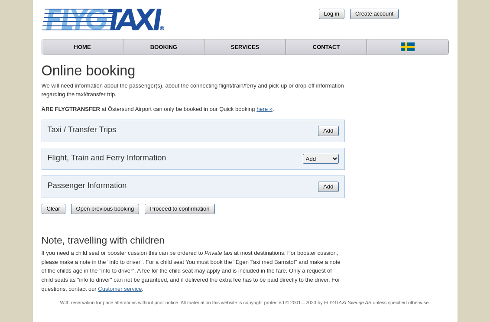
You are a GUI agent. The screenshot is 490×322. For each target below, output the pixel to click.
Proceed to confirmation (179, 208)
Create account (374, 13)
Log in (331, 13)
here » (264, 109)
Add (328, 130)
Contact (326, 47)
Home (82, 47)
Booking (163, 47)
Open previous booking (105, 208)
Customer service (120, 289)
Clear (53, 208)
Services (245, 47)
